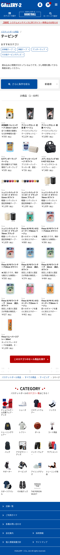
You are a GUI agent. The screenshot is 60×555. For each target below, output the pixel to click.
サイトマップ (41, 542)
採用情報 (40, 533)
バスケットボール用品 (10, 32)
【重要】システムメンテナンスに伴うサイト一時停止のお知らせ (30, 22)
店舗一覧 (9, 506)
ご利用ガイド (11, 515)
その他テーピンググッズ (11, 55)
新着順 (48, 84)
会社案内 (9, 533)
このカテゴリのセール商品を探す (29, 359)
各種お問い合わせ (13, 524)
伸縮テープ (22, 49)
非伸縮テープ (7, 49)
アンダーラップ (39, 49)
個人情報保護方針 (13, 542)
